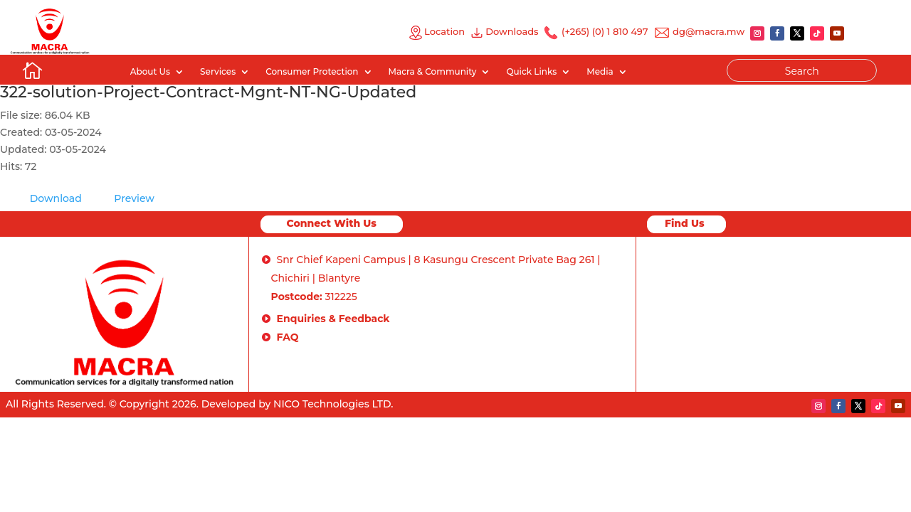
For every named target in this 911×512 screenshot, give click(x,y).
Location (437, 31)
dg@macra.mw (708, 31)
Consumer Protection (311, 72)
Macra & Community (433, 72)
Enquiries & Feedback (333, 318)
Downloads (514, 31)
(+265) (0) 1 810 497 (603, 31)
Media (600, 72)
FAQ (288, 337)
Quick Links (531, 72)
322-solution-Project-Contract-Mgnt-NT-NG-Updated (208, 92)
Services (218, 72)
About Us (150, 72)
